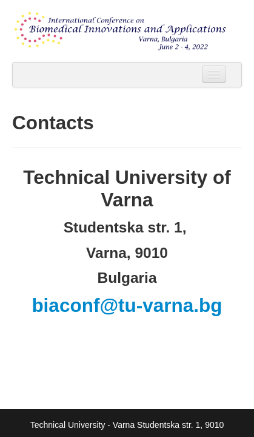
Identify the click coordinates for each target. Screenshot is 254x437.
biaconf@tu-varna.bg (127, 305)
